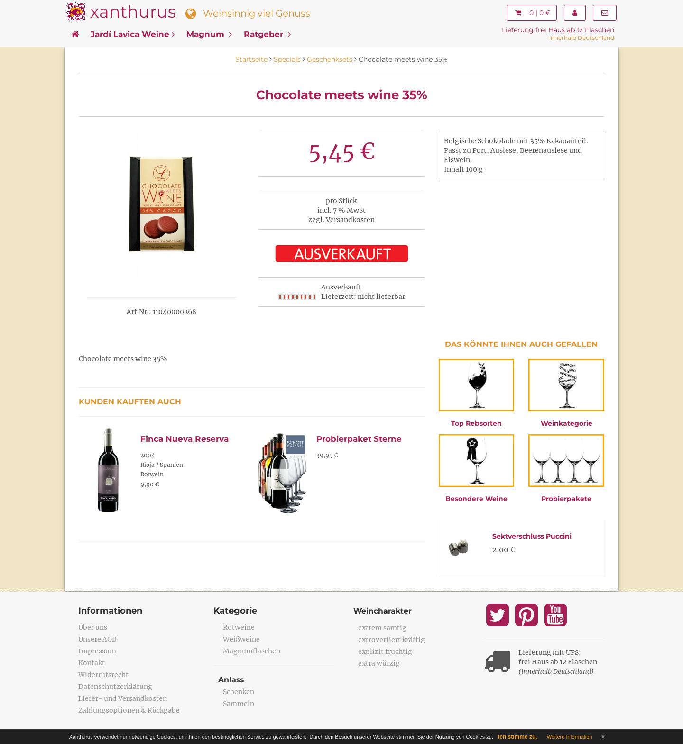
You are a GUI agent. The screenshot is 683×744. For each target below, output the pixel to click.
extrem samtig (382, 627)
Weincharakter (383, 610)
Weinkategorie (566, 423)
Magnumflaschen (251, 651)
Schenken (238, 692)
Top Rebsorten (476, 423)
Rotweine (239, 627)
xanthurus (133, 11)
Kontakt (91, 663)
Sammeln (238, 703)
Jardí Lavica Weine (133, 34)
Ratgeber (267, 34)
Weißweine (241, 639)
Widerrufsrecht (103, 674)
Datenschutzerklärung (115, 686)
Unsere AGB (97, 639)
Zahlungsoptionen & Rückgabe (129, 710)
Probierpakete (566, 498)
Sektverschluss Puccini (532, 536)
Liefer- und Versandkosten (122, 698)
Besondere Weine (476, 498)
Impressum (97, 651)
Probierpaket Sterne (359, 439)
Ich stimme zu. (517, 737)
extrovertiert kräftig (391, 639)
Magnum (209, 34)
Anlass (231, 679)
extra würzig (379, 663)
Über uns (92, 627)
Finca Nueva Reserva (184, 439)
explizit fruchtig (385, 651)
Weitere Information (569, 737)
